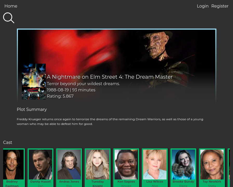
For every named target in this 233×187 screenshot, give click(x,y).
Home (10, 6)
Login (203, 6)
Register (220, 6)
